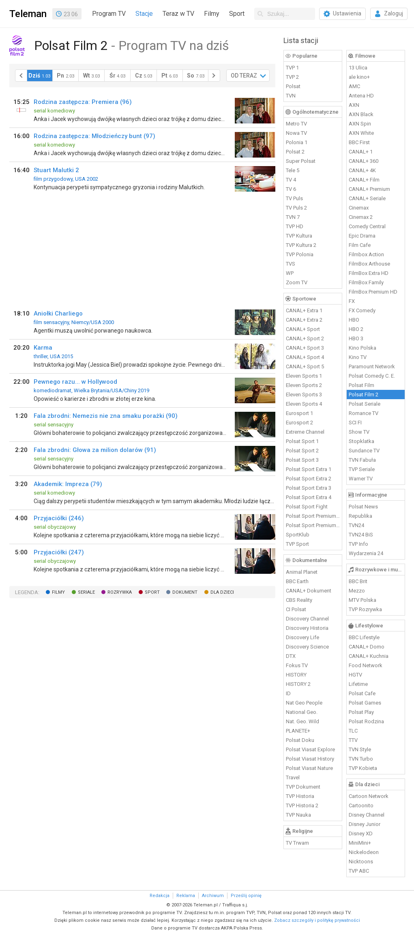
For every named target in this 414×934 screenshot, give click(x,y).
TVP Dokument (303, 787)
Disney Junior (364, 824)
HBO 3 (356, 338)
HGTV (355, 675)
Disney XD (361, 833)
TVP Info (358, 544)
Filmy (211, 13)
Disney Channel (366, 815)
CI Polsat (296, 609)
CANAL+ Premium (369, 189)
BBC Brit (358, 581)
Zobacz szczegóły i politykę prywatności (317, 920)
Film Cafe (360, 245)
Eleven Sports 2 (304, 385)
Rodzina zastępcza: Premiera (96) (83, 102)
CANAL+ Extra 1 (304, 310)
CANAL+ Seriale (367, 198)
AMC (354, 86)
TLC (353, 731)
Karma (43, 347)
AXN (354, 105)
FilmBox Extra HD (368, 273)
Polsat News (363, 507)
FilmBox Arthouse (369, 264)
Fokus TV (297, 665)
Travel (293, 777)
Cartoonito (361, 805)
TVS (290, 264)
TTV (353, 740)
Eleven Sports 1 (304, 376)
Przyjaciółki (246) (59, 518)
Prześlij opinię (246, 895)
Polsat (293, 86)
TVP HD (294, 226)
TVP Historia (300, 796)
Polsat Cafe (362, 693)
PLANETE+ (298, 731)
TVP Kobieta (363, 768)
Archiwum (213, 895)
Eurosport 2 (299, 422)
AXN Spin (360, 124)
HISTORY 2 (298, 684)
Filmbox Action (366, 254)
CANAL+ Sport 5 (305, 366)
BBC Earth (297, 581)
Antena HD (361, 96)
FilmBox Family (366, 282)
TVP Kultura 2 (301, 245)
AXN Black (361, 114)
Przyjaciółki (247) (59, 552)
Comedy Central (367, 226)
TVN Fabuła (362, 460)
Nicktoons (361, 861)
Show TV (359, 432)
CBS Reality (299, 600)
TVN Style (360, 749)
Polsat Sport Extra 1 (308, 469)
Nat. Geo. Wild (302, 721)
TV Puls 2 (296, 208)
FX (352, 301)
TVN (291, 96)
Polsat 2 (295, 152)
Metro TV (296, 124)
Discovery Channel (307, 619)
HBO (354, 320)
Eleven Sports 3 (304, 394)
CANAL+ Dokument (308, 591)
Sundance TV (364, 451)
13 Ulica (358, 68)
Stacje (144, 13)
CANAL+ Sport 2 (305, 338)
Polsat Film (361, 385)
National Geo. (301, 712)
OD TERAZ (244, 75)
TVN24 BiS (361, 535)
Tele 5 (292, 170)
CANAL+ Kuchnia (368, 656)
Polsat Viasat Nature (309, 768)
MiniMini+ (360, 843)
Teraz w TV (178, 13)
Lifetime (358, 684)
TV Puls (294, 198)
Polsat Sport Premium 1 (313, 516)
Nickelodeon (364, 852)
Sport (237, 13)
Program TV (109, 13)
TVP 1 (292, 68)
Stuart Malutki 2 (56, 170)
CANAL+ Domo (366, 647)
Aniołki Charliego (58, 313)
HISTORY (296, 675)
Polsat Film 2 (363, 394)
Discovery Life (302, 637)
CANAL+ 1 (361, 152)
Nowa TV (296, 133)
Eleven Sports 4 (304, 404)
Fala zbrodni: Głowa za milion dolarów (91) (95, 450)
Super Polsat (300, 161)
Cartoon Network (368, 796)
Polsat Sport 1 (302, 441)
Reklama (185, 895)
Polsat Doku (300, 740)
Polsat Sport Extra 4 (308, 497)
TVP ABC (359, 871)
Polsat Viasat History (310, 759)
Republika (360, 516)
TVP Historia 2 (302, 805)
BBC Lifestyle (364, 637)
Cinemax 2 (361, 217)
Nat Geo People (304, 703)
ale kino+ (359, 77)
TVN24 (356, 525)
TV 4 (291, 180)
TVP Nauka (298, 815)
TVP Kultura (299, 236)
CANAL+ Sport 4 (305, 357)
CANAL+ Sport (303, 329)
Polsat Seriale (364, 404)
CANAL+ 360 (363, 161)
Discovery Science (307, 647)
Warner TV (361, 479)
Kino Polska (362, 348)
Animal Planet (301, 572)
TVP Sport (297, 544)
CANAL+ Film (364, 180)
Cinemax (359, 208)
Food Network (365, 665)
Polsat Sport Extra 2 (308, 479)
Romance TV (363, 413)
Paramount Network (372, 366)
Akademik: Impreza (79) (68, 484)
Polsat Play (361, 712)
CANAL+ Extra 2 (304, 320)
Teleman (28, 13)
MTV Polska (362, 600)
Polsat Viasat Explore (310, 749)
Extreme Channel (305, 432)
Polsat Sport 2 (302, 451)
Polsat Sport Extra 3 (308, 488)
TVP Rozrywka (365, 609)
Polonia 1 (296, 142)
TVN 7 (293, 217)
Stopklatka (361, 441)
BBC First (359, 142)
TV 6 (291, 189)
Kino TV (358, 357)
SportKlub (297, 535)
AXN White (361, 133)
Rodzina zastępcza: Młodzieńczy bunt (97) (94, 136)
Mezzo (357, 591)
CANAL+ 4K (362, 170)
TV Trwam (297, 843)
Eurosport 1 (299, 413)
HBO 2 (356, 329)
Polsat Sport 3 (302, 460)
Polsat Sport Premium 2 (313, 525)
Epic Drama (362, 236)
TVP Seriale (362, 469)
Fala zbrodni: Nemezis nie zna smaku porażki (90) (106, 415)
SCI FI (355, 422)
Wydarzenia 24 (366, 553)
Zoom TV (296, 282)
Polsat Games (365, 703)
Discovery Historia (307, 628)
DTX (291, 656)
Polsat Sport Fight (307, 507)
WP (290, 273)
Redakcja (159, 895)
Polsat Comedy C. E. (372, 376)
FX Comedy (362, 310)
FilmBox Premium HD (373, 292)
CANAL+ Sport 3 (305, 348)
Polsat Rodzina (366, 721)
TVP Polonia (299, 254)
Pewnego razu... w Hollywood (75, 381)
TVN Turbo (361, 759)
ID (288, 693)
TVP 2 (292, 77)
